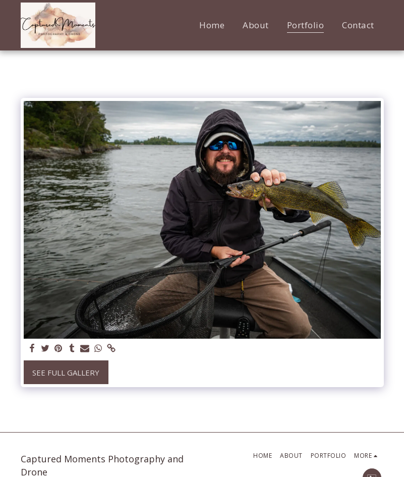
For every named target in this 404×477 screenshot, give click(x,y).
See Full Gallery (65, 372)
